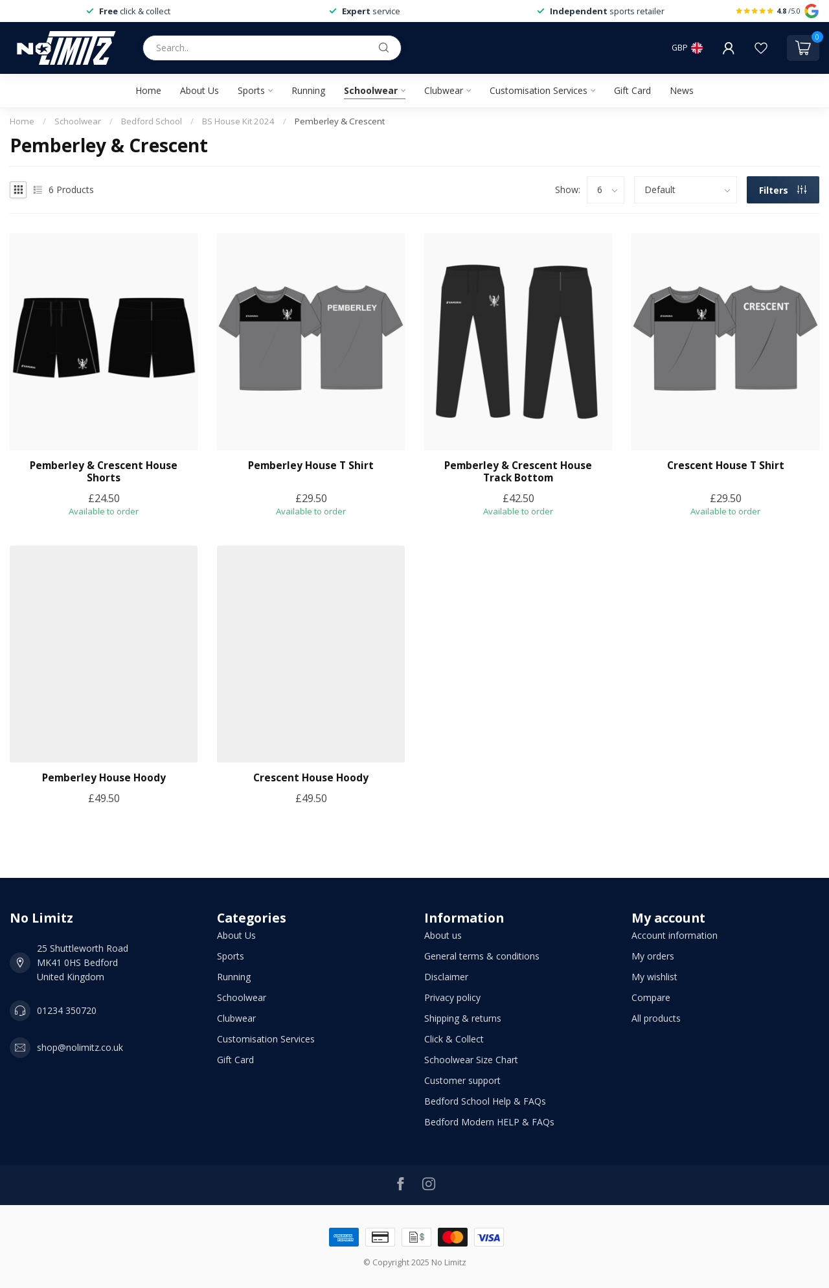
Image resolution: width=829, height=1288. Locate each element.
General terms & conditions (481, 956)
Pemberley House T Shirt (311, 466)
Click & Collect (454, 1039)
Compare (650, 997)
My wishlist (654, 977)
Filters (782, 190)
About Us (199, 90)
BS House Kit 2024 (238, 121)
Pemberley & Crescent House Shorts (103, 472)
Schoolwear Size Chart (471, 1059)
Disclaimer (446, 977)
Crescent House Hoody (311, 778)
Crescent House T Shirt (725, 466)
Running (308, 90)
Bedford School (151, 121)
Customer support (462, 1080)
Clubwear (443, 90)
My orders (652, 956)
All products (656, 1018)
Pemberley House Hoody (104, 778)
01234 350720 (67, 1010)
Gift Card (632, 90)
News (682, 90)
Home (148, 90)
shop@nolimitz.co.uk (80, 1047)
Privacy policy (452, 997)
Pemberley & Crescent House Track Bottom (518, 472)
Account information (674, 935)
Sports (251, 90)
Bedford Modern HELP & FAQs (489, 1122)
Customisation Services (538, 90)
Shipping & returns (462, 1018)
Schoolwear (371, 90)
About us (443, 935)
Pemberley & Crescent (340, 121)
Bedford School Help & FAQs (485, 1101)
